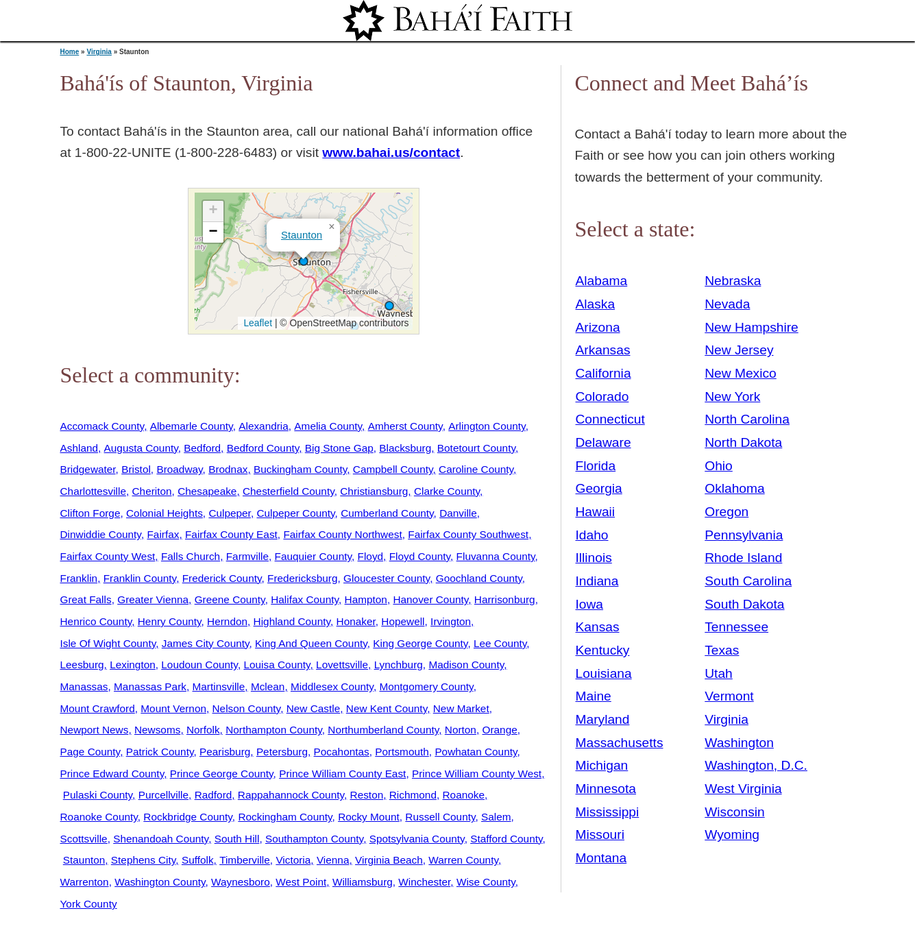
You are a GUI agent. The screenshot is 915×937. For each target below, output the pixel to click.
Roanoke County (99, 817)
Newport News (94, 729)
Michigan (602, 765)
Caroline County (476, 469)
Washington (739, 742)
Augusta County (141, 448)
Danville (458, 513)
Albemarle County (191, 426)
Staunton (301, 235)
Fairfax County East (231, 534)
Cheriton (152, 491)
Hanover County (430, 599)
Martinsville (219, 686)
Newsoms (157, 729)
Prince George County (221, 773)
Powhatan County (476, 751)
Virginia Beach (389, 860)
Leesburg (82, 664)
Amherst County (405, 426)
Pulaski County (97, 795)
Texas (722, 650)
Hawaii (595, 511)
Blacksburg (405, 448)
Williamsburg (362, 882)
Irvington (450, 621)
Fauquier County (313, 556)
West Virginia (743, 788)
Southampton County (314, 838)
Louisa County (276, 664)
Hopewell (402, 621)
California (603, 373)
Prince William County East (342, 773)
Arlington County (486, 426)
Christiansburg (374, 491)
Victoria (293, 860)
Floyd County (419, 556)
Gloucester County (386, 578)
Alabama (602, 280)
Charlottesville (93, 491)
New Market (461, 708)
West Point (301, 882)
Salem (496, 817)
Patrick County (160, 751)
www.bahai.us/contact (391, 152)
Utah (719, 673)
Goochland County (479, 578)
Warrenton (84, 882)
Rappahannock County (291, 795)
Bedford (202, 448)
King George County (420, 643)
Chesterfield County (288, 491)
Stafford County (506, 838)
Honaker (356, 621)
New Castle (313, 708)
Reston (367, 795)
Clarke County (447, 491)
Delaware (603, 442)
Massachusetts (619, 742)
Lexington (133, 664)
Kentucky (603, 650)
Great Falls (86, 599)
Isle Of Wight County (108, 643)
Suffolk (198, 860)
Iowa (590, 604)
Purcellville (163, 795)
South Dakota (744, 604)
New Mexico (741, 373)
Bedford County (263, 448)
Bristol (136, 469)
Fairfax (163, 534)
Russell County (440, 817)
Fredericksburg (302, 578)
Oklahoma (734, 488)
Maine (593, 696)
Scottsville (84, 838)
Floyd (371, 556)
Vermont (729, 696)
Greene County (230, 599)
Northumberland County (383, 729)
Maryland (603, 719)
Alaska (595, 304)
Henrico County (96, 621)
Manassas (84, 686)
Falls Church (190, 556)
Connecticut (610, 419)
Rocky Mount (369, 817)
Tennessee (736, 627)
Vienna (333, 860)
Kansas (598, 627)
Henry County (170, 621)
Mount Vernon (173, 708)
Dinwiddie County (100, 534)
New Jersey (739, 350)
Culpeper (229, 513)
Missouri (600, 834)
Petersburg (282, 751)
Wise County (485, 882)
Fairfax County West (108, 556)
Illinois (594, 557)
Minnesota (606, 788)
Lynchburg (398, 664)
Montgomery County (426, 686)
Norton (460, 729)
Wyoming (732, 834)
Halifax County (305, 599)
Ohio (719, 466)
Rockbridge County (187, 817)
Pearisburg (224, 751)
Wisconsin (734, 812)
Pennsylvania (744, 535)
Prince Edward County (112, 773)
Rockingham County (285, 817)
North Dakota (743, 442)
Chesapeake (207, 491)
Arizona (598, 327)
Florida (596, 466)
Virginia (99, 52)
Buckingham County (300, 469)
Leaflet (256, 322)
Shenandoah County (160, 838)
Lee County (500, 643)
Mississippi (607, 812)
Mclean (268, 686)
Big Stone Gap (339, 448)
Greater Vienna (152, 599)
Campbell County (393, 469)
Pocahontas (341, 751)
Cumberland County (387, 513)
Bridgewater (88, 469)
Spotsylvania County (417, 838)
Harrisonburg (504, 599)
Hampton (366, 599)
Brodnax (227, 469)
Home (70, 52)
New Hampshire (751, 327)
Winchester (424, 882)
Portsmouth (402, 751)
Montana (601, 858)
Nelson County (246, 708)
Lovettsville (342, 664)
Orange (499, 729)
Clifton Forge (90, 513)
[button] (303, 261)
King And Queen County (311, 643)
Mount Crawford (97, 708)
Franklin (79, 578)
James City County (205, 643)
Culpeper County (295, 513)
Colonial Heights (164, 513)
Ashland (79, 448)
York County (88, 904)
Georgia (599, 488)
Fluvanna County (495, 556)
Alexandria (264, 426)
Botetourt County (476, 448)
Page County (90, 751)
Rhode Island (743, 557)
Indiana (597, 581)
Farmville (247, 556)
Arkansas (603, 350)
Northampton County (273, 729)
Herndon (227, 621)
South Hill (237, 838)
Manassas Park (150, 686)
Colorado (602, 396)
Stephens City (143, 860)
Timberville (244, 860)
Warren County (463, 860)
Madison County (466, 664)
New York (732, 396)
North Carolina (747, 419)
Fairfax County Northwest (342, 534)
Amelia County (328, 426)
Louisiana (604, 673)
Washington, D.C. (756, 765)
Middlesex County (332, 686)
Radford (213, 795)
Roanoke (464, 795)
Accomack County (102, 426)
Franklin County (139, 578)
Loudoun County (199, 664)
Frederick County (222, 578)
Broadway (179, 469)
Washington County (159, 882)
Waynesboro (240, 882)
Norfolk (203, 729)
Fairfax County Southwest (468, 534)
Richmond (413, 795)
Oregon (726, 511)
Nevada (727, 304)
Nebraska (733, 280)
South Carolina (748, 581)
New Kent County (386, 708)
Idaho (592, 535)
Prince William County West (476, 773)
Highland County (292, 621)
